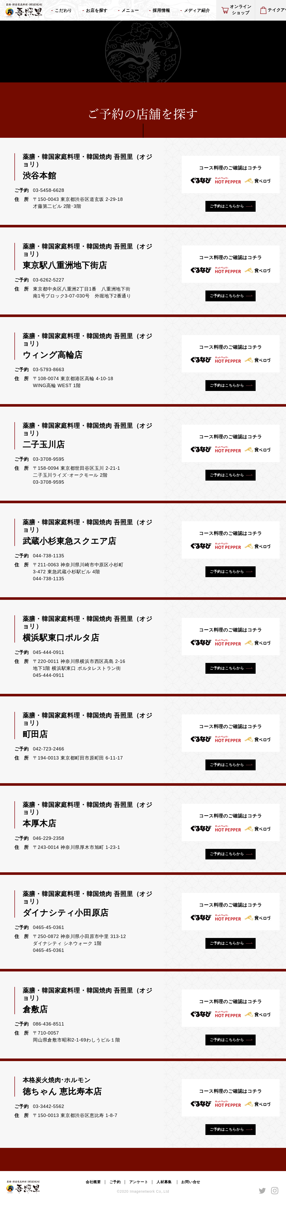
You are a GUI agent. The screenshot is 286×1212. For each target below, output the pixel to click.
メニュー (130, 10)
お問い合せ (195, 1192)
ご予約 (112, 1192)
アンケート (138, 1192)
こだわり (63, 10)
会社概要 (88, 1192)
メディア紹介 (197, 10)
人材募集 (166, 1192)
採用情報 (161, 10)
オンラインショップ (241, 9)
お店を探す (97, 10)
